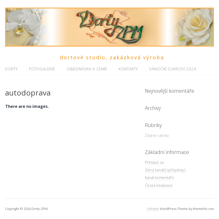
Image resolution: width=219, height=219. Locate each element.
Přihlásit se (154, 162)
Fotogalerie (42, 68)
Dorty (11, 68)
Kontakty (128, 68)
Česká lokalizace (158, 185)
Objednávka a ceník (87, 68)
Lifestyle (153, 208)
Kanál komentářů (159, 177)
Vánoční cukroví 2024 (172, 68)
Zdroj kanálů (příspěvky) (165, 169)
